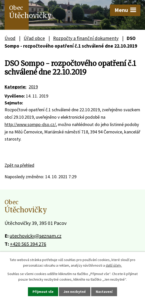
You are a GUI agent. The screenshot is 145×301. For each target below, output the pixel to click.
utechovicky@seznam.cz (35, 235)
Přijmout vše (43, 291)
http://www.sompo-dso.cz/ (30, 124)
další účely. (114, 265)
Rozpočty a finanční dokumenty (86, 38)
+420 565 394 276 (28, 244)
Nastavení (104, 291)
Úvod (10, 38)
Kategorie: (15, 87)
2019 (33, 87)
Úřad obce (34, 38)
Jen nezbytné (74, 291)
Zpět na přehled (19, 165)
